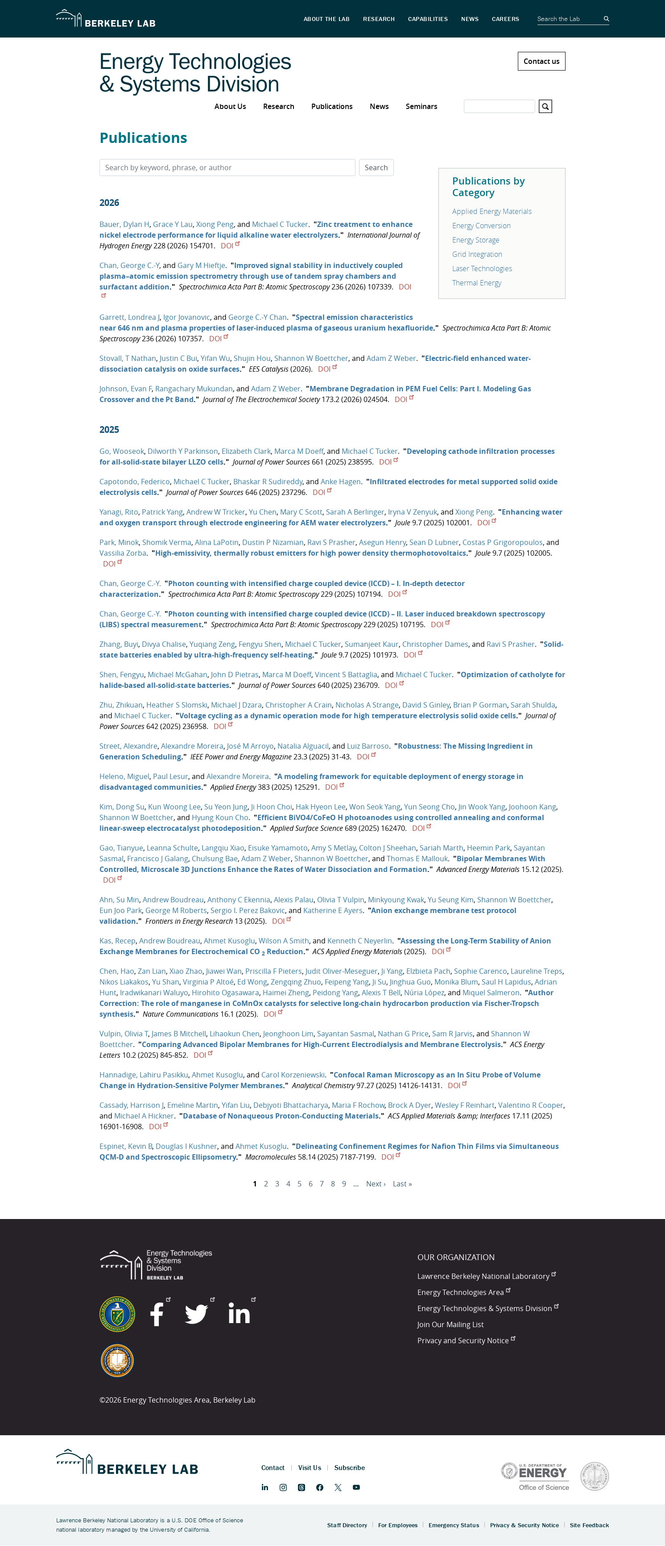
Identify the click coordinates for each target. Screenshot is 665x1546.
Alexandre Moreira (192, 746)
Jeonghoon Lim (288, 1034)
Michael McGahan (177, 674)
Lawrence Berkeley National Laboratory (486, 1276)
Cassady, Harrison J (131, 1105)
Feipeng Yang (347, 982)
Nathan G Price (403, 1034)
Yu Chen (263, 512)
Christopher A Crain (298, 705)
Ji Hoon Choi (271, 807)
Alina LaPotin (217, 542)
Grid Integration (477, 254)
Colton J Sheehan (387, 848)
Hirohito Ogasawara (225, 992)
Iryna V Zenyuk (412, 512)
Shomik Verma (166, 542)
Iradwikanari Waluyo (154, 992)
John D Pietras (235, 674)
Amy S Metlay (333, 848)
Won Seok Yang (375, 807)
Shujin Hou (252, 358)
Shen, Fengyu (121, 674)
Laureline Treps (536, 971)
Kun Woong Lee (174, 807)
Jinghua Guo (410, 982)
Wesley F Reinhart (465, 1105)
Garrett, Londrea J (129, 317)
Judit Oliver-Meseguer (342, 971)
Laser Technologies (482, 268)
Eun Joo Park (120, 910)
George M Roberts (176, 910)
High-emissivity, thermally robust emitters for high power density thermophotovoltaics (310, 553)
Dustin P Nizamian (273, 542)
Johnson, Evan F (125, 389)
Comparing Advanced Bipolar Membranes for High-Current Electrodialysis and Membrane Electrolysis (321, 1044)
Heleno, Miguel (124, 776)
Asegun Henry (382, 542)
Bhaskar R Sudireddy (267, 481)
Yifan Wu (215, 358)
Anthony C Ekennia (238, 900)
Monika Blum (456, 982)
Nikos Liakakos (124, 982)
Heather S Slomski (176, 705)
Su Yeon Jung (226, 807)
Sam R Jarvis (452, 1034)
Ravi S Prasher (331, 542)
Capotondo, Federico (134, 481)
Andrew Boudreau (173, 900)
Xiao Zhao (185, 971)
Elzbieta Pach (428, 971)
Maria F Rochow (358, 1105)
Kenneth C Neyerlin (359, 941)
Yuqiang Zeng (212, 644)
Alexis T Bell (381, 992)
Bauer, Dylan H (124, 224)
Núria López (424, 992)
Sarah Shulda (533, 705)
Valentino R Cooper (530, 1105)
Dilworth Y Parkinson (183, 451)
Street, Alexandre (128, 746)
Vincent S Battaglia (346, 674)
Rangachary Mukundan (194, 389)
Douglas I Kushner (186, 1146)
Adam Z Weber (391, 358)
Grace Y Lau (173, 224)
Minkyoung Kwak (396, 900)
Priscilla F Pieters (273, 971)
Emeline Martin (192, 1105)
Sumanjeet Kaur (372, 644)
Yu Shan (165, 982)
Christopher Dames (435, 644)
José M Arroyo (250, 746)
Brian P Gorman (480, 705)
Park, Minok (119, 542)
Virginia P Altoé (208, 982)
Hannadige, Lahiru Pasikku (143, 1075)
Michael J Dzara (236, 705)
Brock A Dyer (409, 1105)
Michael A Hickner (144, 1116)
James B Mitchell (179, 1034)
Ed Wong (252, 982)
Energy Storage (476, 240)
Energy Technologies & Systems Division (487, 1308)
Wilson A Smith (284, 941)
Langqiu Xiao (223, 848)
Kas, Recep (117, 941)
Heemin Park (488, 848)
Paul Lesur (170, 776)
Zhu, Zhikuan (121, 705)
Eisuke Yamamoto (278, 848)
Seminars (422, 106)
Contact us (542, 61)
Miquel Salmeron (491, 992)
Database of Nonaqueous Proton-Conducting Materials (281, 1116)
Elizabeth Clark (246, 451)
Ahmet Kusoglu (229, 941)
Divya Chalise (164, 644)
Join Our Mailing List (450, 1324)
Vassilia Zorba (122, 553)
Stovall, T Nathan (127, 358)
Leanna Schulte (172, 848)
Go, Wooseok (121, 451)
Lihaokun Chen (235, 1034)
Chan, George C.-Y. (130, 583)
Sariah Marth (441, 848)
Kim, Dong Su (122, 807)
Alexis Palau (294, 900)
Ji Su (379, 982)
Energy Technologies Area (463, 1292)
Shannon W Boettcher (311, 358)
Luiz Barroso (368, 746)
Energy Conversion (481, 225)
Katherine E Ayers (333, 910)
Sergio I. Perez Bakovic (248, 910)
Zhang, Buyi (118, 644)
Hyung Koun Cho (220, 817)
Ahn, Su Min (119, 900)
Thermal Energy (476, 283)
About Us (230, 106)
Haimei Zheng (286, 992)
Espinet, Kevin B (125, 1146)
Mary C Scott (301, 512)
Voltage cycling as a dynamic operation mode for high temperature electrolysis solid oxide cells (347, 716)
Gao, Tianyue (121, 848)
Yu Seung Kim (451, 900)
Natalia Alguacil (303, 746)
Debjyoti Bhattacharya (290, 1105)
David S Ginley (426, 705)
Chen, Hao (116, 971)
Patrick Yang (162, 512)
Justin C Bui (178, 358)
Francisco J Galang (157, 858)
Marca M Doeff (298, 451)
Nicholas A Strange (367, 705)
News (379, 106)
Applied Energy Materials (492, 211)
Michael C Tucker (280, 224)
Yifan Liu (236, 1105)
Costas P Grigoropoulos (503, 542)
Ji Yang (392, 971)
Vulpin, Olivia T (123, 1034)
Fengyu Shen (260, 644)
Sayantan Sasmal (345, 1034)
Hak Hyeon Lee (321, 807)
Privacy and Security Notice (466, 1340)
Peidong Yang (335, 992)
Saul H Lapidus (506, 982)
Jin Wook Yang (481, 807)
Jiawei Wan (224, 971)
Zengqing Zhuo (296, 982)
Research (278, 106)
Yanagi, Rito (118, 512)
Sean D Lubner (434, 542)
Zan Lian (152, 971)
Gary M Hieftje (201, 265)
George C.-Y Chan (257, 317)
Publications (332, 106)
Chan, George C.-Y (129, 265)
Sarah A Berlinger (355, 512)
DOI (230, 246)
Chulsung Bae (215, 858)
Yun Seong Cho (429, 807)
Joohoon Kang (532, 807)
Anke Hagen (341, 481)
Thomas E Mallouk (417, 858)
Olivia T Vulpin (340, 900)
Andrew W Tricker (215, 512)
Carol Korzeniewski (293, 1075)
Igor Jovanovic (186, 317)
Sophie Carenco (480, 971)
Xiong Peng (215, 224)
